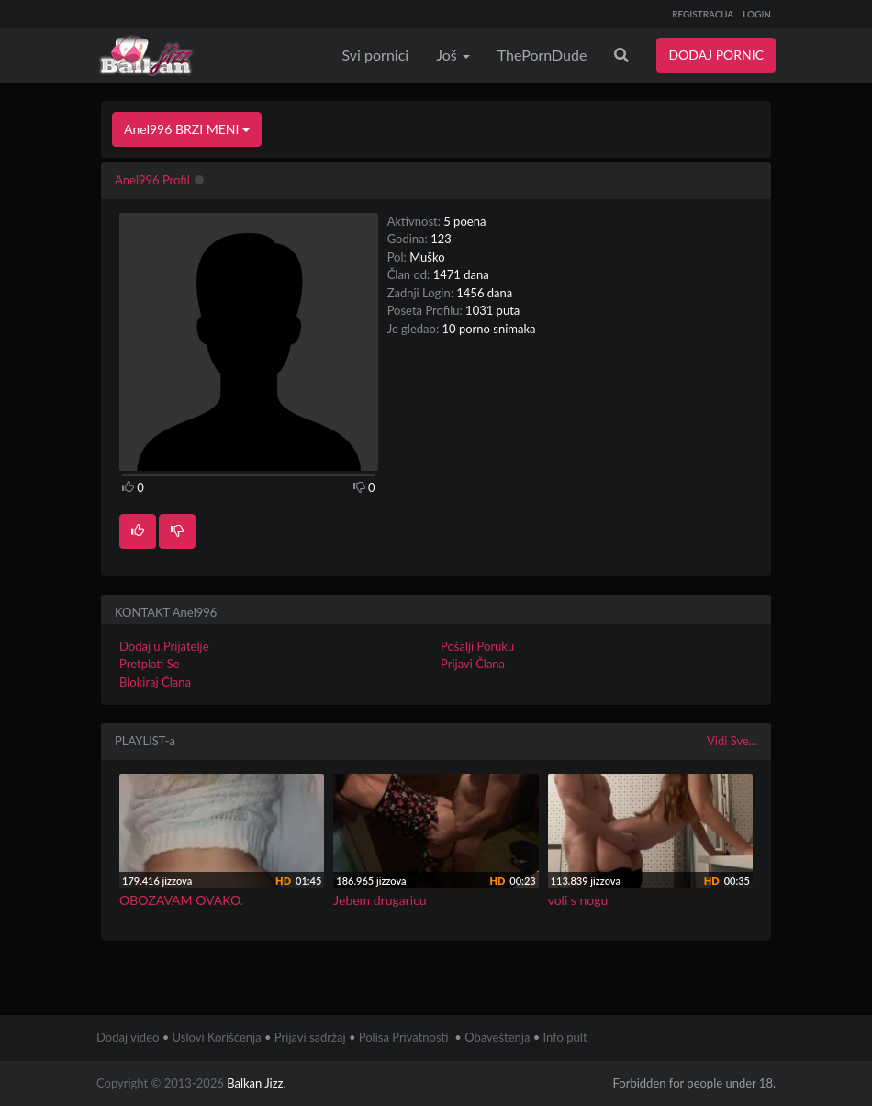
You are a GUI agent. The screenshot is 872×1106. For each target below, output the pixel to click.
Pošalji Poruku (477, 646)
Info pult (565, 1037)
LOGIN (757, 13)
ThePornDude (542, 54)
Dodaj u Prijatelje (164, 646)
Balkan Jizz (255, 1083)
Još (453, 54)
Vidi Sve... (732, 740)
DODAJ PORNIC (716, 54)
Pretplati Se (149, 663)
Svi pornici (375, 54)
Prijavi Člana (473, 663)
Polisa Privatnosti (404, 1037)
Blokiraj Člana (155, 682)
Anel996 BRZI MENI (187, 129)
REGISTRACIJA (702, 13)
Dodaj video (127, 1037)
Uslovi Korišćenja (217, 1037)
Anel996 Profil (152, 180)
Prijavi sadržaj (310, 1037)
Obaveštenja (497, 1037)
